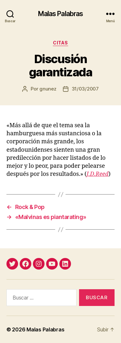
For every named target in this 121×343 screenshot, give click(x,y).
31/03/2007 (85, 89)
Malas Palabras (60, 13)
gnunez (47, 89)
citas (60, 42)
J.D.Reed (97, 174)
